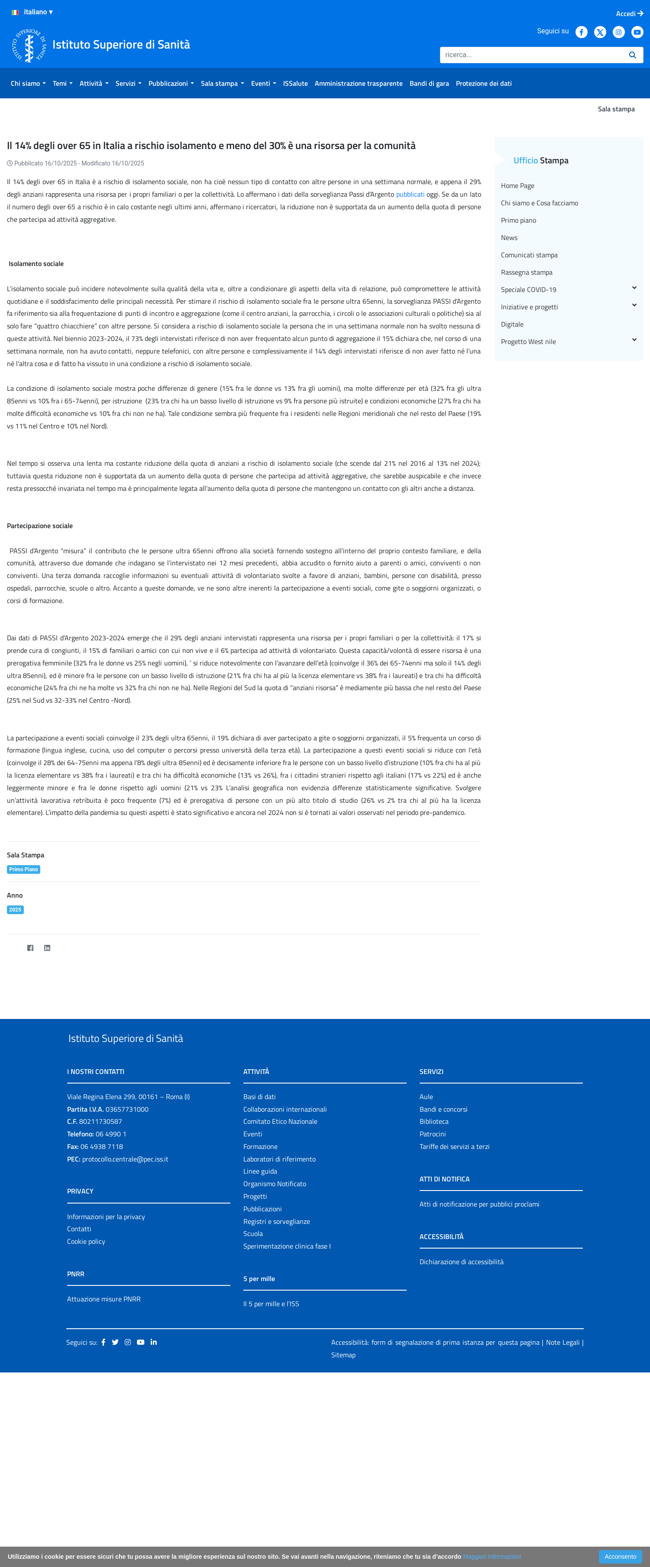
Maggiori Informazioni (492, 1556)
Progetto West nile (569, 484)
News (509, 380)
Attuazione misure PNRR (104, 1461)
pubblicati (410, 336)
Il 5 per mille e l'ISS (271, 1466)
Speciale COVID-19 (569, 432)
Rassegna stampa (527, 414)
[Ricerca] (531, 55)
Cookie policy (86, 1403)
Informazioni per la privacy (106, 1379)
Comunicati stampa (529, 397)
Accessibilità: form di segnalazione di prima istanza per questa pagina (435, 1504)
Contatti (79, 1391)
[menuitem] (28, 83)
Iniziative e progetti (569, 449)
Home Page (517, 328)
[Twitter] (13, 1090)
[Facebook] (30, 1090)
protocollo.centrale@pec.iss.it (125, 1321)
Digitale (512, 466)
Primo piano (518, 362)
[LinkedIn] (47, 1090)
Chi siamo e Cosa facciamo (539, 345)
